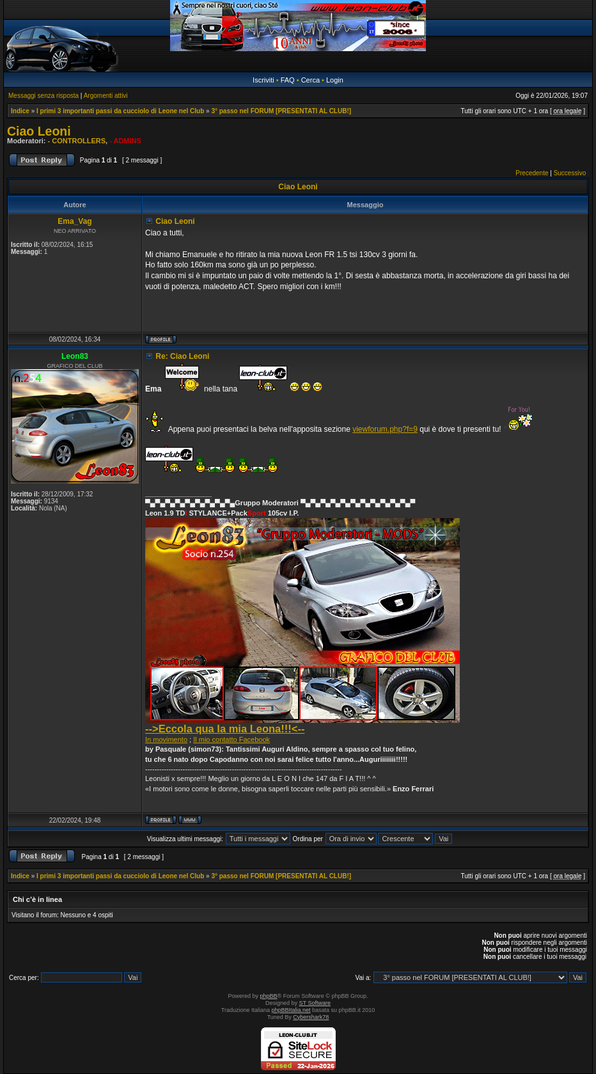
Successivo (570, 173)
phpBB (269, 996)
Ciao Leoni (39, 131)
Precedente (531, 173)
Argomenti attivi (106, 95)
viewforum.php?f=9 (385, 429)
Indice (20, 111)
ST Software (315, 1003)
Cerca (310, 80)
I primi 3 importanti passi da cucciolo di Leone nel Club (120, 111)
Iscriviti (263, 80)
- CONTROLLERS (77, 141)
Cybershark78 (311, 1017)
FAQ (288, 80)
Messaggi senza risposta (43, 95)
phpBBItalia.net (291, 1010)
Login (334, 80)
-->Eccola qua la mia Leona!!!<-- (224, 728)
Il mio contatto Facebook (231, 739)
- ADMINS (125, 141)
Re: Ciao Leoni (182, 356)
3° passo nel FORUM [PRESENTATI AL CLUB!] (281, 111)
